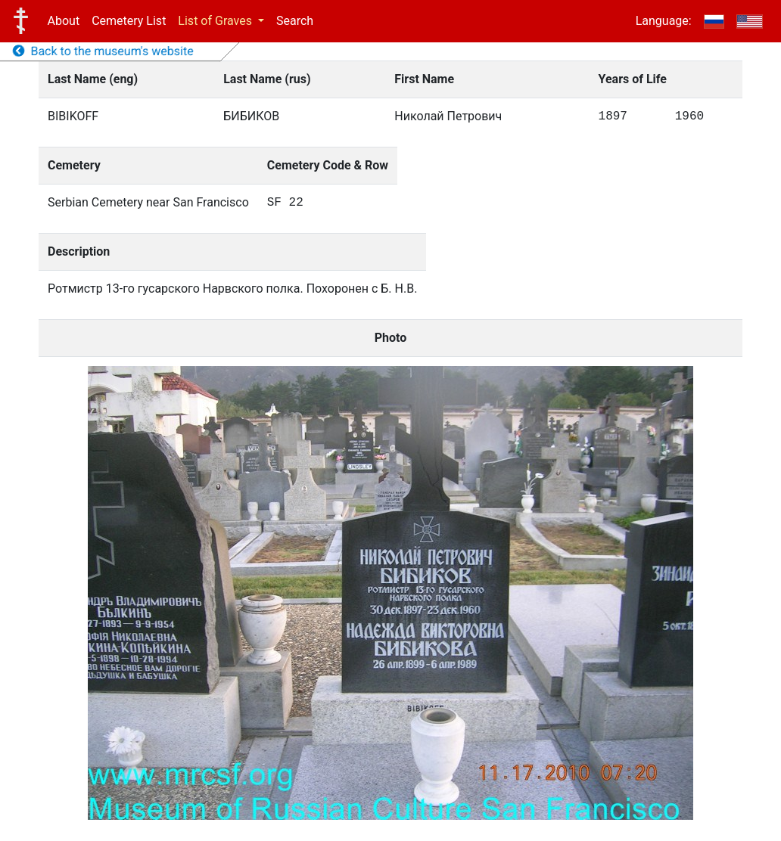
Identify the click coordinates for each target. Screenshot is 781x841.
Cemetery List (129, 21)
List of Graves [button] (216, 21)
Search (294, 21)
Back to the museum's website (103, 51)
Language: (664, 21)
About (64, 21)
